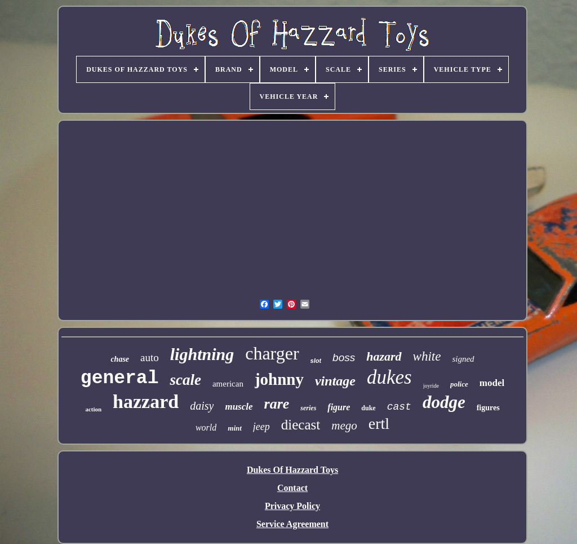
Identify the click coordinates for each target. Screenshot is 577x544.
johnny (279, 379)
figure (338, 407)
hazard (383, 356)
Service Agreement (292, 524)
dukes (389, 377)
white (427, 356)
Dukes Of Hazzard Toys (292, 470)
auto (149, 357)
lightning (202, 354)
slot (316, 360)
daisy (202, 406)
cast (399, 407)
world (206, 427)
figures (488, 407)
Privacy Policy (292, 506)
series (308, 408)
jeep (261, 426)
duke (368, 408)
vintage (335, 381)
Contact (292, 488)
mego (344, 425)
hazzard (146, 401)
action (93, 409)
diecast (300, 424)
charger (272, 353)
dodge (444, 402)
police (459, 384)
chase (119, 359)
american (227, 383)
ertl (379, 423)
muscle (238, 406)
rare (277, 404)
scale (185, 379)
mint (235, 428)
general (120, 378)
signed (463, 358)
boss (343, 357)
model (492, 383)
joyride (431, 386)
